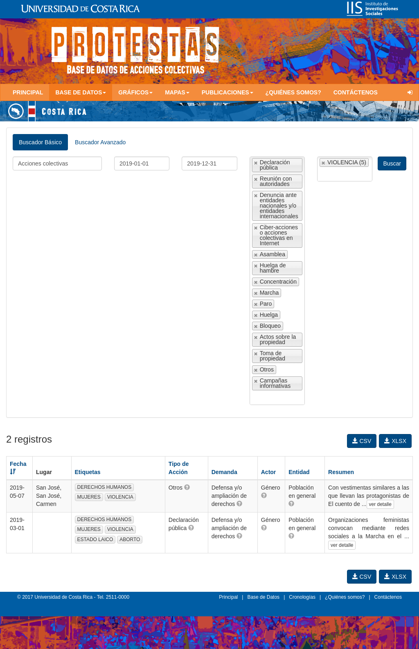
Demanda (224, 472)
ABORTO (129, 539)
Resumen (341, 472)
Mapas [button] (177, 92)
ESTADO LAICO (95, 539)
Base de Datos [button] (80, 92)
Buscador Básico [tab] (40, 142)
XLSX (395, 441)
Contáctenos (355, 92)
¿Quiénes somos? (293, 92)
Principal (28, 92)
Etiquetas (88, 472)
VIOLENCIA (120, 497)
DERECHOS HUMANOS (104, 487)
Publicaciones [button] (227, 92)
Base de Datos (263, 597)
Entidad (298, 472)
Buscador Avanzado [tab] (100, 142)
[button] (187, 487)
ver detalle (380, 504)
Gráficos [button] (135, 92)
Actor (268, 472)
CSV (362, 441)
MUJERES (89, 497)
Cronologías (302, 597)
